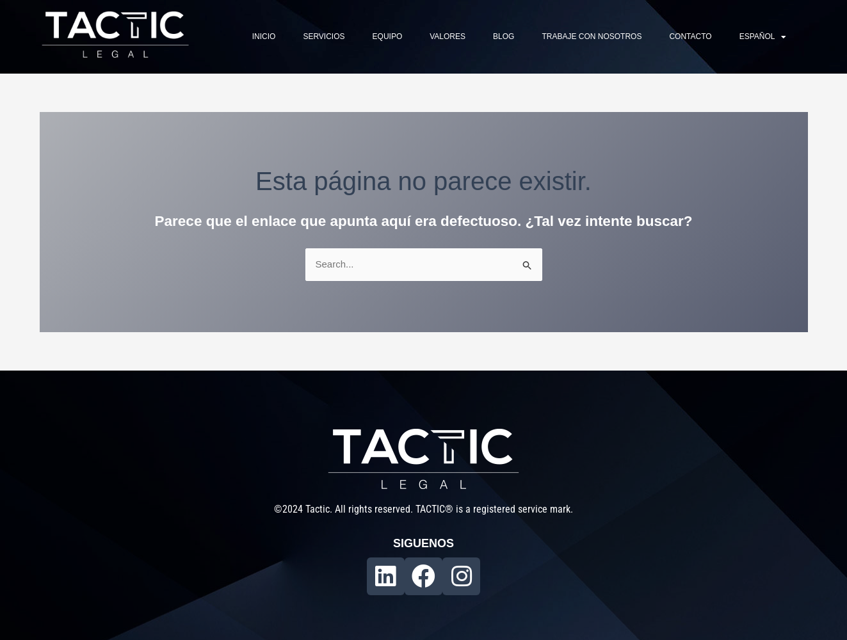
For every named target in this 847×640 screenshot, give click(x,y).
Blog (503, 36)
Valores (447, 36)
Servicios (323, 36)
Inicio (264, 36)
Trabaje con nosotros (591, 36)
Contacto (690, 36)
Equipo (388, 36)
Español (763, 37)
